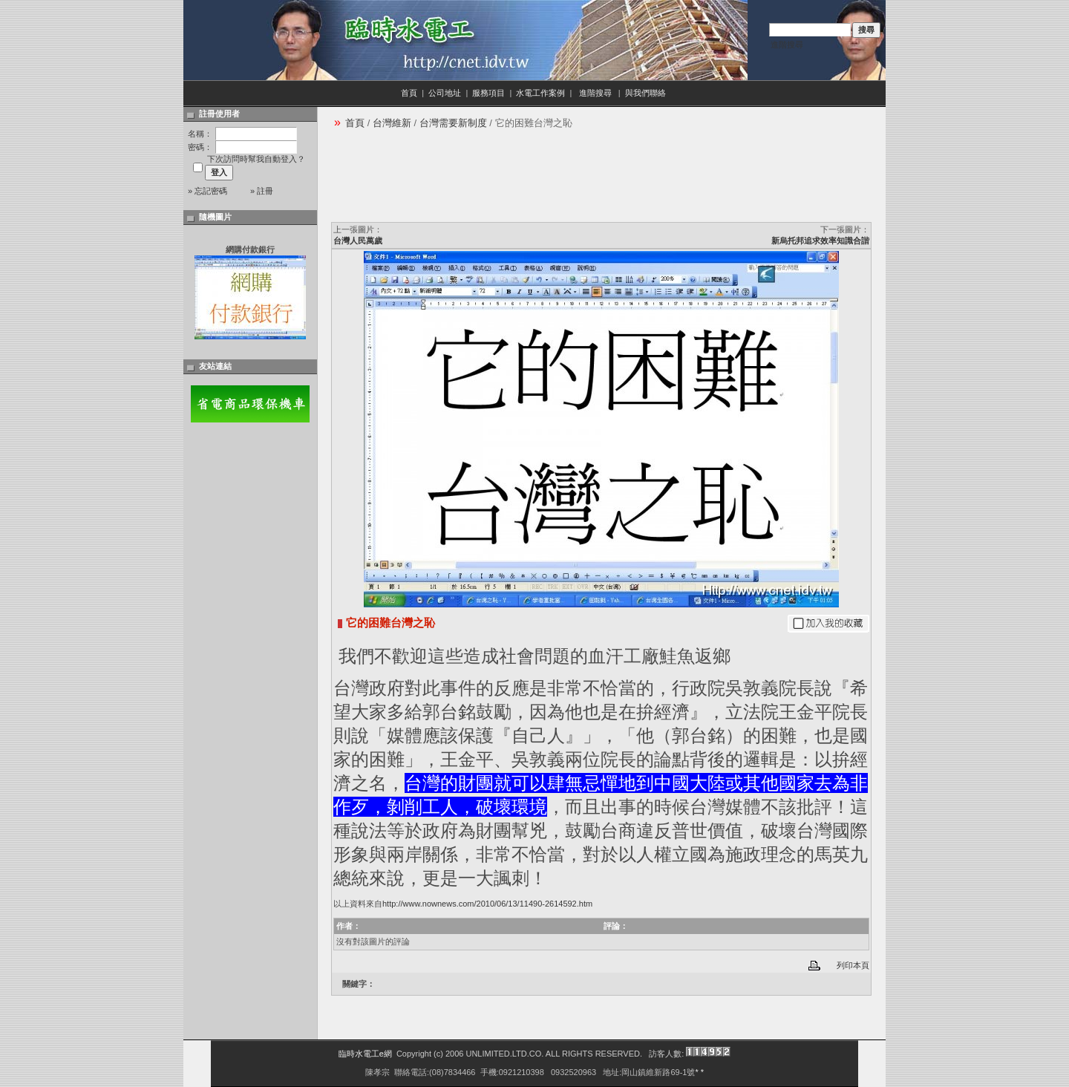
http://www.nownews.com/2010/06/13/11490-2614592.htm (487, 903)
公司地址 (444, 92)
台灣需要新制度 (453, 122)
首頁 (409, 92)
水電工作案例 (540, 92)
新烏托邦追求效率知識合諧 (820, 240)
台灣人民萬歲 (357, 240)
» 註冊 (261, 190)
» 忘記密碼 (207, 190)
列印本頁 (853, 965)
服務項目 (488, 92)
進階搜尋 (787, 44)
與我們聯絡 (646, 92)
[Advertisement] (601, 180)
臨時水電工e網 (365, 1053)
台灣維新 (392, 122)
